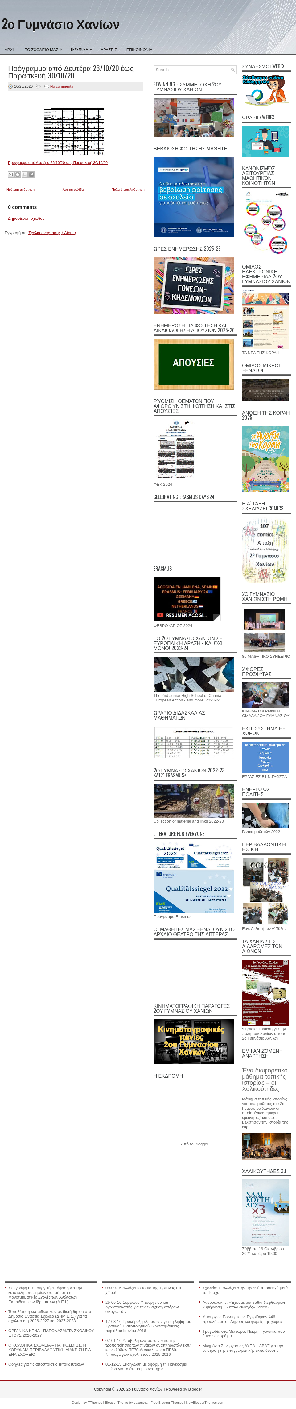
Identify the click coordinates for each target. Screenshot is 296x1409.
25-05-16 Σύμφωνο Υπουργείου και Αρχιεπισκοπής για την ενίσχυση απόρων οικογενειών (142, 1307)
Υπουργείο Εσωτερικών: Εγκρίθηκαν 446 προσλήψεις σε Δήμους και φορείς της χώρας (243, 1319)
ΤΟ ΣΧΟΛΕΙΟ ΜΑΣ (45, 47)
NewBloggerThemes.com (205, 1402)
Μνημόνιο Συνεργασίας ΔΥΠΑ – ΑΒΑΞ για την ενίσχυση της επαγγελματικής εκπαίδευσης (243, 1348)
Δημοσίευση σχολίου (26, 218)
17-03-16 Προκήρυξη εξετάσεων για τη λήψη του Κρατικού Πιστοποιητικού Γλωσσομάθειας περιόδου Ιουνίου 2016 (148, 1326)
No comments (61, 86)
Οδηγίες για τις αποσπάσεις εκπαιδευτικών (46, 1364)
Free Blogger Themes (167, 1402)
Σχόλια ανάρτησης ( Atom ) (52, 232)
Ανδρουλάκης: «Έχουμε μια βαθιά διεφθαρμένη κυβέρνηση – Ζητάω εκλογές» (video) (244, 1304)
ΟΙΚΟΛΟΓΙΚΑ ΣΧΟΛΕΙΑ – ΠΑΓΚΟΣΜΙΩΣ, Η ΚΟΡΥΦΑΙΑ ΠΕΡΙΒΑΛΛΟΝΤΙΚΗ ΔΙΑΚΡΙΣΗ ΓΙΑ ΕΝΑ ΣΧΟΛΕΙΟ (49, 1350)
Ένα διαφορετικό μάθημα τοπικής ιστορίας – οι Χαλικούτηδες (265, 1079)
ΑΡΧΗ (10, 49)
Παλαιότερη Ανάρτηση (128, 189)
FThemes (95, 1402)
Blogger (201, 1144)
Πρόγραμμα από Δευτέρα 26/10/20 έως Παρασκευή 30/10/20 (71, 71)
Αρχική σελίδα (73, 189)
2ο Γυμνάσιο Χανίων (61, 23)
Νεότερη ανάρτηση (20, 189)
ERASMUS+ (83, 47)
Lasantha (141, 1402)
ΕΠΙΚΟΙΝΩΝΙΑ (139, 49)
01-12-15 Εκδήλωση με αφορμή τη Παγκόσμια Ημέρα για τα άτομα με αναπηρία (146, 1366)
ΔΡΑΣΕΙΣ (109, 49)
